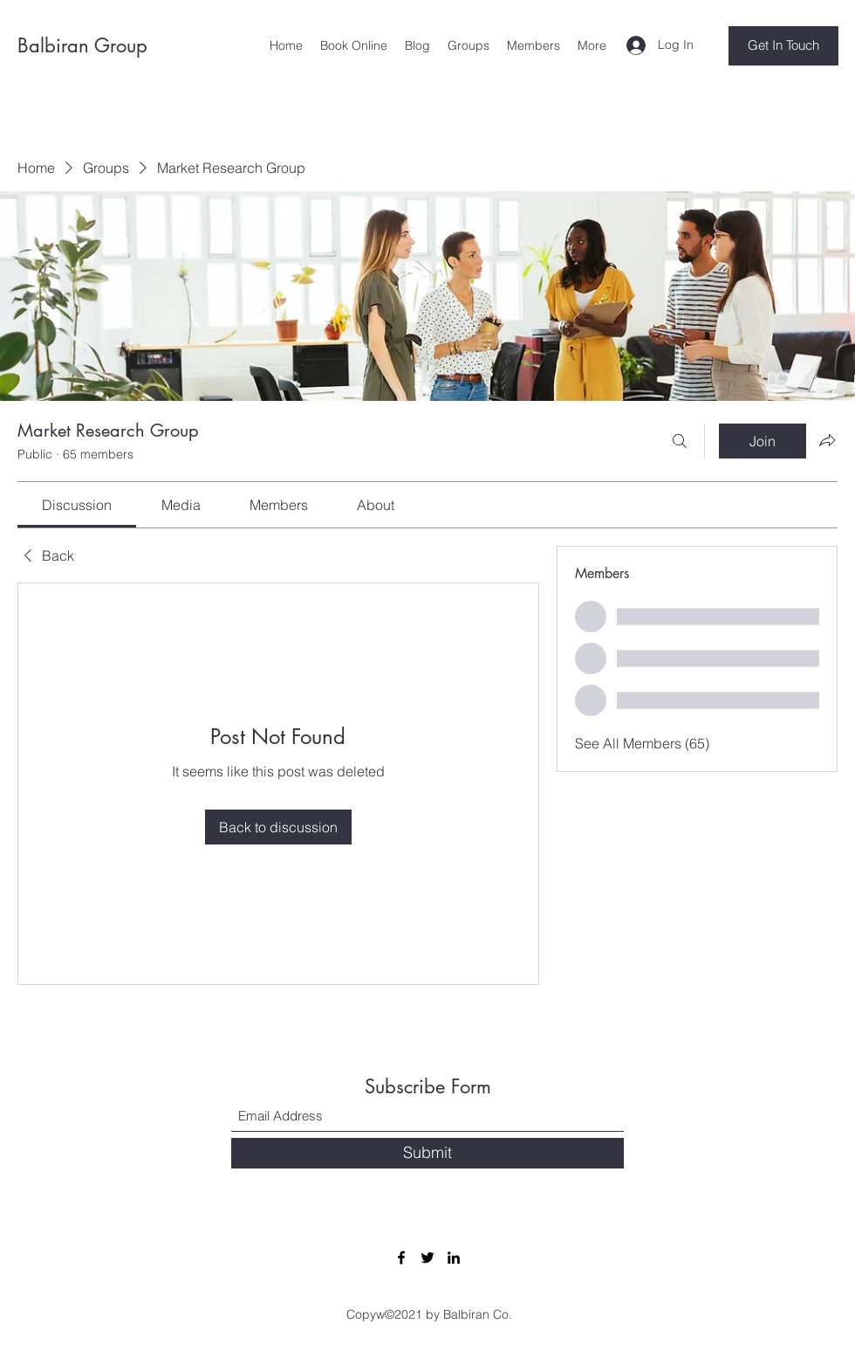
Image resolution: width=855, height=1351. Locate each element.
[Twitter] (427, 1257)
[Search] (679, 441)
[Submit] (427, 1153)
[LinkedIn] (453, 1257)
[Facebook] (401, 1257)
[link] (77, 505)
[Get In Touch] (783, 45)
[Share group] (827, 440)
